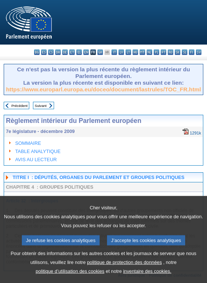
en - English (86, 52)
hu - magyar (135, 52)
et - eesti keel (72, 52)
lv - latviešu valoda (121, 52)
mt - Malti (142, 52)
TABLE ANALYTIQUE (38, 151)
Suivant (41, 106)
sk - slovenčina (177, 52)
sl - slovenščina (184, 52)
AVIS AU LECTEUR (36, 159)
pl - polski (156, 52)
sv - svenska (198, 52)
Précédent (19, 106)
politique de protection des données (124, 272)
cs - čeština (51, 52)
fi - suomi (191, 52)
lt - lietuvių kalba (128, 52)
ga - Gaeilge (100, 52)
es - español (44, 52)
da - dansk (58, 52)
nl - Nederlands (149, 52)
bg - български (37, 52)
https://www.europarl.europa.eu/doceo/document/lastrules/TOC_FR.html (103, 89)
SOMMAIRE (28, 143)
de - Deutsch (65, 52)
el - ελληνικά (79, 52)
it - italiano (114, 52)
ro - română (170, 52)
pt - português (163, 52)
